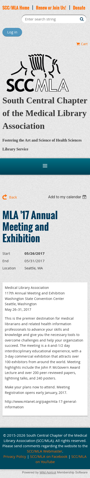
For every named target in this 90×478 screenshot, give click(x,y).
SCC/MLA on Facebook (48, 456)
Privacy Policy (14, 456)
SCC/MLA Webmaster (44, 451)
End (5, 261)
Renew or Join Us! (51, 8)
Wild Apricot (48, 472)
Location (9, 268)
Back (13, 197)
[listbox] (68, 197)
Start (6, 253)
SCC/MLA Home (15, 8)
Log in (12, 32)
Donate (79, 8)
